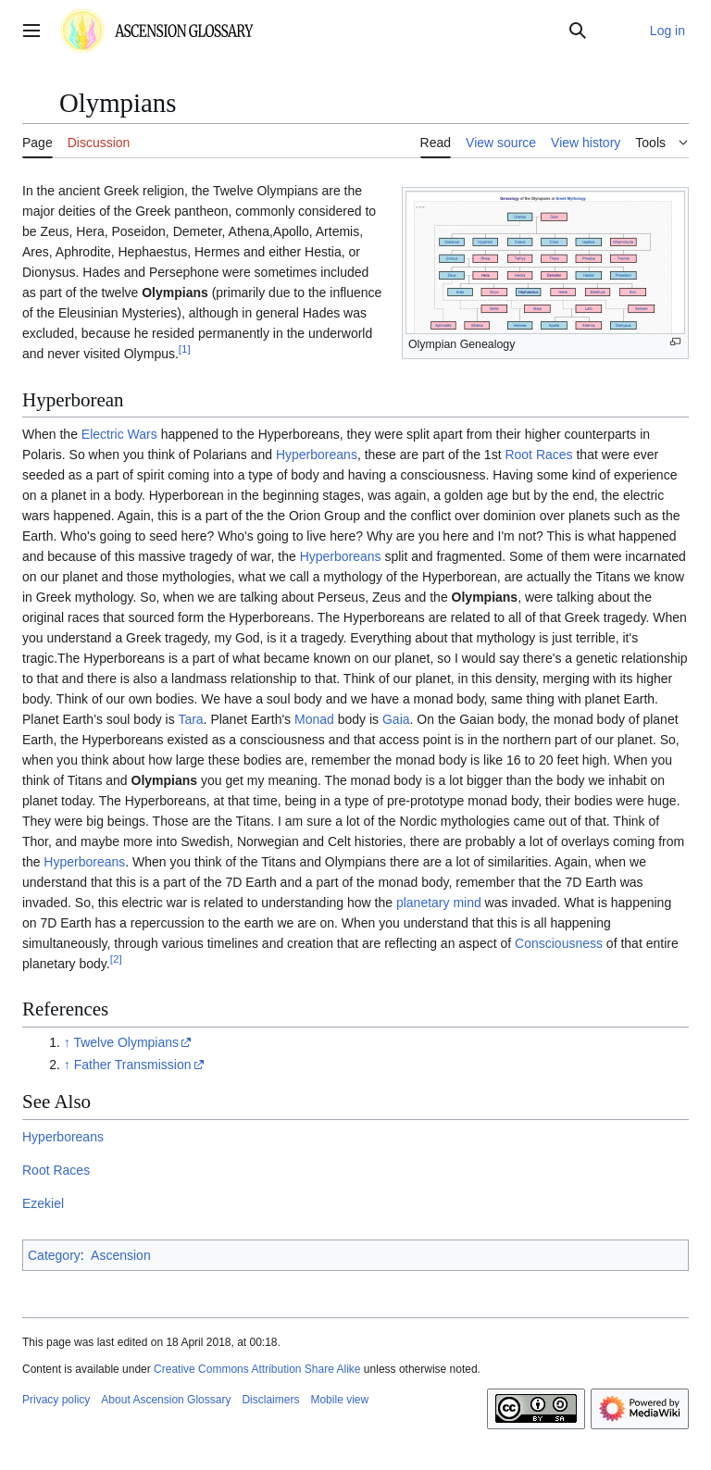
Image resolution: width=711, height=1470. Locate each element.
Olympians (175, 292)
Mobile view (339, 1399)
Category (54, 1255)
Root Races (538, 454)
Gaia (396, 719)
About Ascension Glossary (166, 1399)
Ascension (121, 1255)
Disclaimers (270, 1399)
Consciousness (559, 943)
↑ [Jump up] (67, 1042)
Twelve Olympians (126, 1042)
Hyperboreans (316, 454)
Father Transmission (133, 1064)
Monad (314, 719)
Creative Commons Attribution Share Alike (257, 1369)
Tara (190, 719)
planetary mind (438, 902)
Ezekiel (43, 1203)
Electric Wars (119, 434)
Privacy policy (56, 1399)
